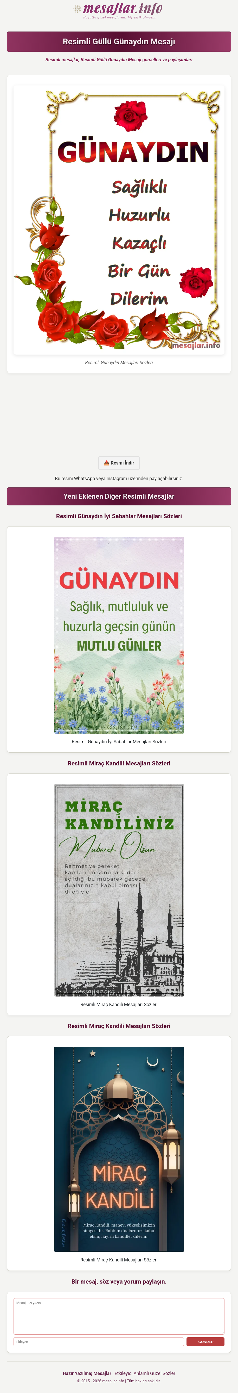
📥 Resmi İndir (119, 463)
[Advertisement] (119, 414)
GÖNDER (205, 1342)
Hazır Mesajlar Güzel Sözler (119, 11)
